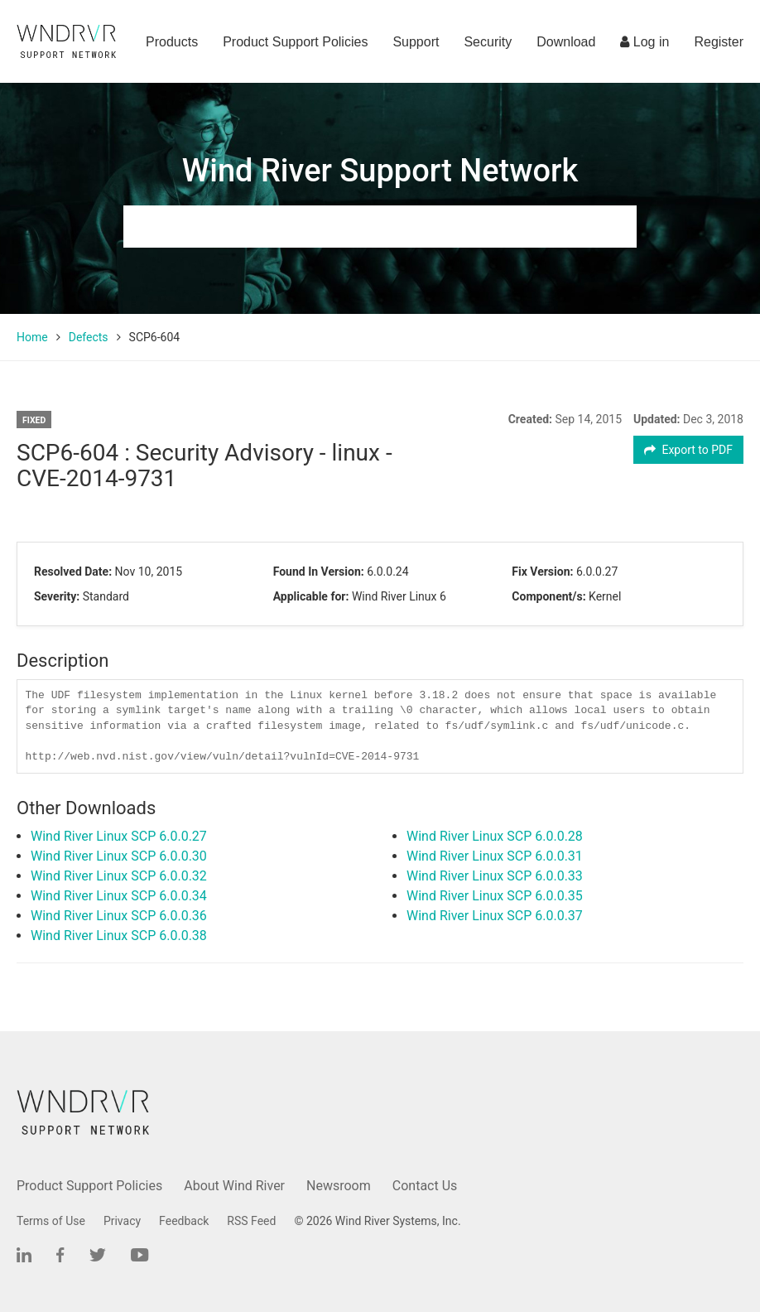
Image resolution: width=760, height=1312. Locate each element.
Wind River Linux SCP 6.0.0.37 (494, 916)
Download (565, 42)
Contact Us (425, 1186)
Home (32, 337)
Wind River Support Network (380, 170)
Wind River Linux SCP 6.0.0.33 (494, 876)
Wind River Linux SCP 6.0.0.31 (494, 856)
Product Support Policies (295, 42)
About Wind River (234, 1186)
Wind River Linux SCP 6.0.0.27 (119, 836)
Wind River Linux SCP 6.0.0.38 (119, 935)
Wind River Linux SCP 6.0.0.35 (494, 896)
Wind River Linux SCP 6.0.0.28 (494, 836)
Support (415, 42)
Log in (644, 42)
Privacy (122, 1221)
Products (172, 42)
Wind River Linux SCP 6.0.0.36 (119, 916)
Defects (88, 337)
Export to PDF (688, 449)
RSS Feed (251, 1221)
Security (488, 42)
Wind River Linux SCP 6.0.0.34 (119, 896)
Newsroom (338, 1186)
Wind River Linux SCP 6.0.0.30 (119, 856)
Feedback (184, 1221)
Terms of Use (51, 1221)
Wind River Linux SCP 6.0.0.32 (119, 876)
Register (718, 42)
